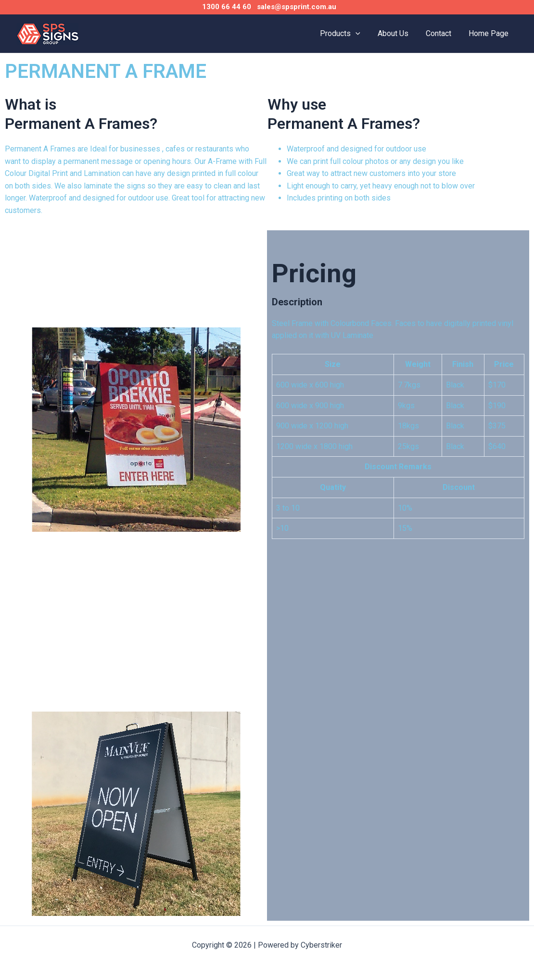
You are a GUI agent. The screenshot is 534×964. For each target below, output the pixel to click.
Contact (441, 33)
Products (347, 33)
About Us (397, 33)
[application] (362, 33)
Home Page (489, 33)
